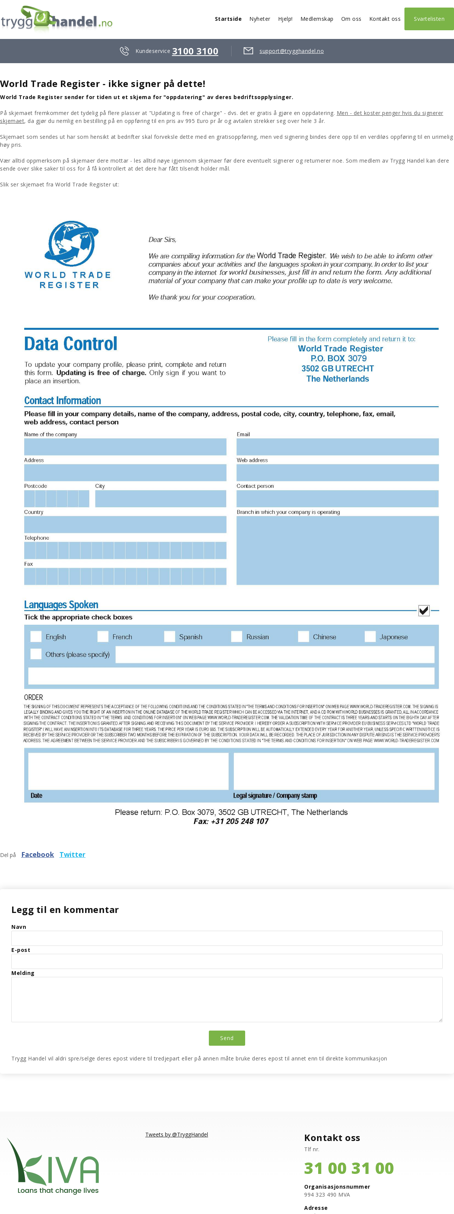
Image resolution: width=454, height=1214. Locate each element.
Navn (18, 926)
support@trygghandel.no (292, 50)
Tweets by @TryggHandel (176, 1134)
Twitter (72, 854)
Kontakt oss (385, 18)
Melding (23, 972)
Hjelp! (285, 18)
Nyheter (260, 18)
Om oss (351, 18)
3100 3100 (195, 51)
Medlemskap (317, 18)
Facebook (37, 854)
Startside (228, 18)
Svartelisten (429, 18)
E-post (20, 949)
